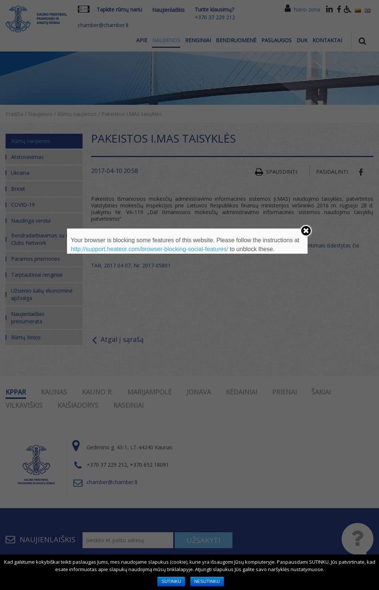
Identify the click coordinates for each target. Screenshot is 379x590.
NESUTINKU (207, 581)
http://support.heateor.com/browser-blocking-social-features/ (149, 249)
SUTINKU (171, 581)
